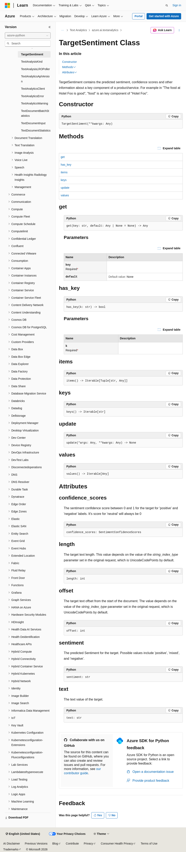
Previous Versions (36, 843)
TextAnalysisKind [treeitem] (32, 61)
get (63, 157)
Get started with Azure (164, 16)
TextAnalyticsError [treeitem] (32, 96)
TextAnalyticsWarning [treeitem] (34, 103)
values (65, 195)
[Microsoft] (7, 5)
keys (64, 180)
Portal (139, 16)
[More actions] (179, 30)
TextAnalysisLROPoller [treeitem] (35, 69)
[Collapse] (49, 27)
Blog (55, 843)
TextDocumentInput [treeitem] (33, 123)
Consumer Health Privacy (117, 843)
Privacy (88, 843)
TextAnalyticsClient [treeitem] (33, 88)
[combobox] (28, 35)
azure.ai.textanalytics (105, 30)
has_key (66, 164)
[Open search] (167, 5)
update (65, 187)
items (64, 172)
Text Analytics (78, 30)
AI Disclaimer (11, 843)
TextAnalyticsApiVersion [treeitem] (35, 79)
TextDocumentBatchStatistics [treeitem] (35, 113)
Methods (69, 67)
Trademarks (10, 849)
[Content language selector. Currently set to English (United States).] (22, 834)
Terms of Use (149, 843)
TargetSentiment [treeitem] (32, 54)
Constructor (69, 61)
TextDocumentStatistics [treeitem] (36, 130)
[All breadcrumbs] (62, 30)
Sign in (176, 5)
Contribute (72, 843)
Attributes (69, 72)
